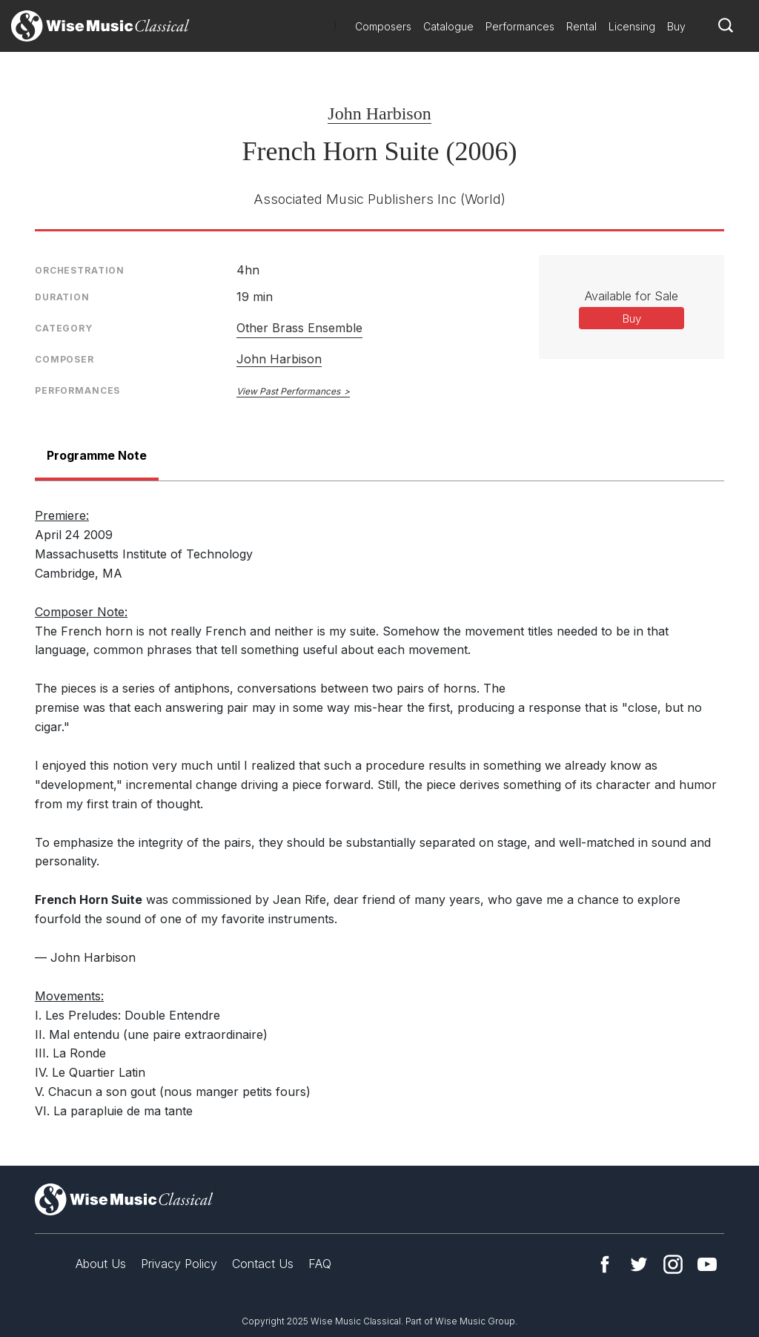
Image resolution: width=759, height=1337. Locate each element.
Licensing (632, 26)
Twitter (639, 1264)
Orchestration (80, 270)
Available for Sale (631, 295)
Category (64, 328)
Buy (676, 26)
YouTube (707, 1264)
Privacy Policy (179, 1263)
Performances (519, 26)
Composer (64, 359)
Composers (383, 26)
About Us (101, 1263)
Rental (581, 26)
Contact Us (263, 1263)
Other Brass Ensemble (299, 327)
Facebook (604, 1264)
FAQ (319, 1263)
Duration (62, 297)
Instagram (673, 1264)
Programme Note (97, 455)
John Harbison (379, 113)
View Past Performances (288, 391)
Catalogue (448, 26)
